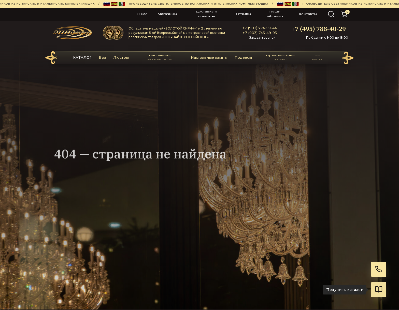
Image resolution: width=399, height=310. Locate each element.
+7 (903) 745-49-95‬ (260, 33)
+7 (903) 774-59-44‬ (259, 28)
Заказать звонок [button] (262, 37)
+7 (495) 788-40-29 (318, 29)
